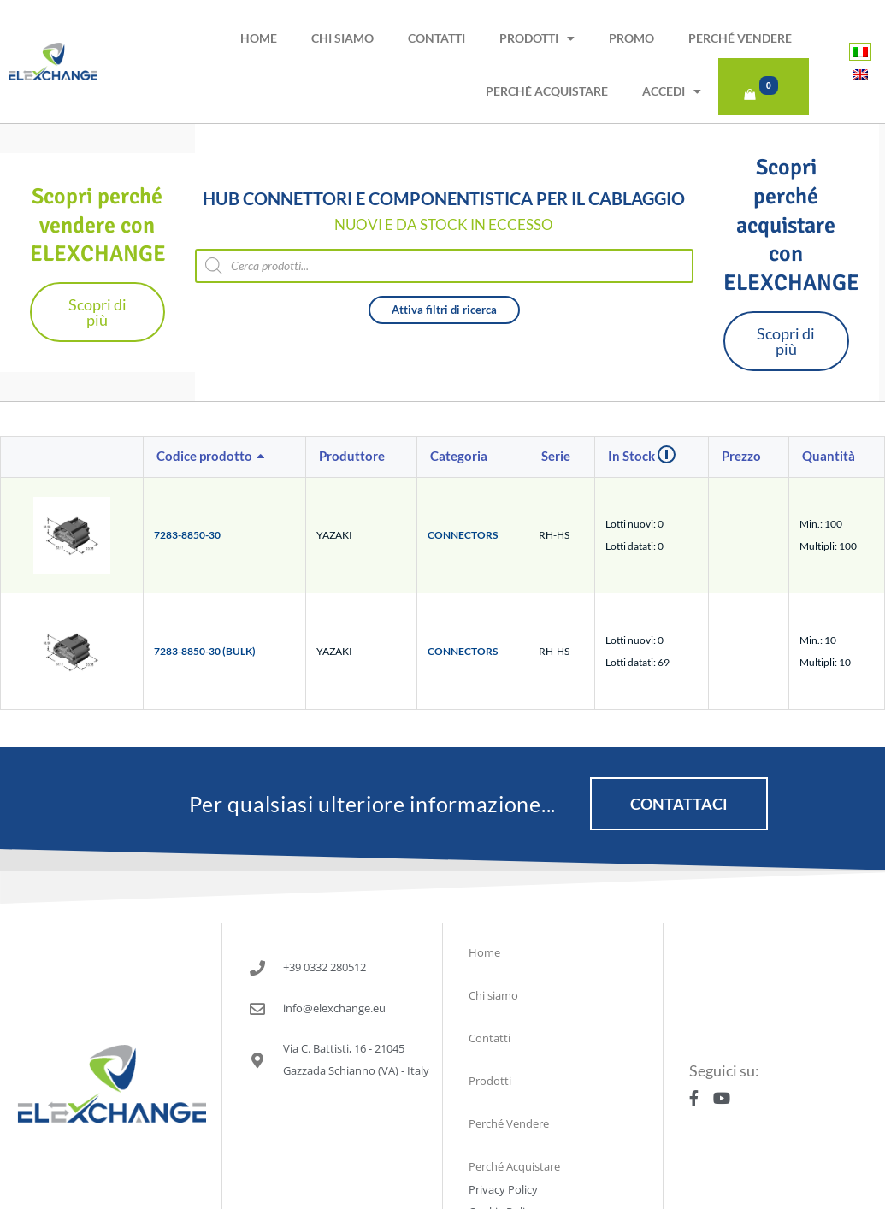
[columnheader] (225, 455)
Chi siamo (342, 38)
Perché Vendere (740, 38)
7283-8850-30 (187, 533)
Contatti (436, 38)
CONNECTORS (463, 533)
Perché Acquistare (547, 91)
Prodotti (537, 38)
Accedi (671, 91)
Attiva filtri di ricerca (444, 308)
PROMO (631, 38)
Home (258, 38)
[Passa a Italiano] (860, 52)
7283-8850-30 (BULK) (205, 649)
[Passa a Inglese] (860, 74)
